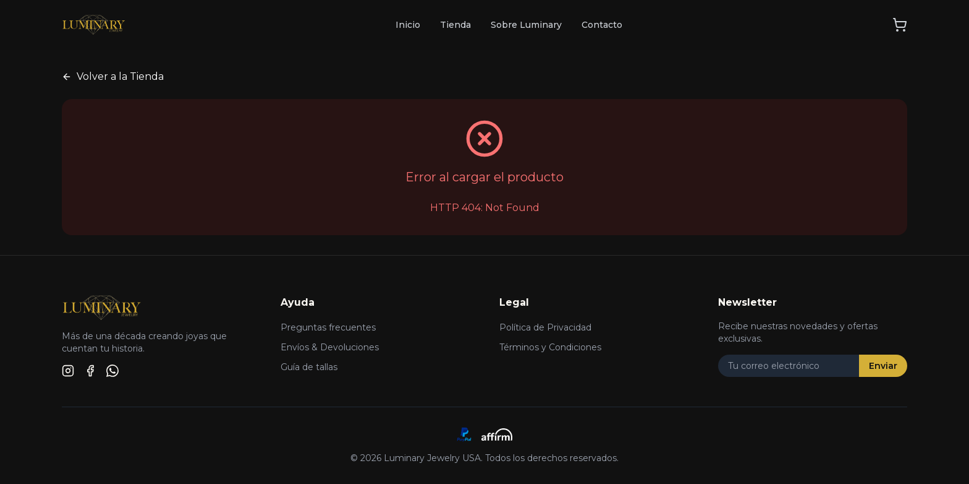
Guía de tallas (309, 367)
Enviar (883, 365)
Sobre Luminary (526, 24)
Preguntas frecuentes (328, 327)
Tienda (455, 24)
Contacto (602, 24)
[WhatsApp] (112, 371)
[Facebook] (90, 371)
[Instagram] (68, 371)
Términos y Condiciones (550, 347)
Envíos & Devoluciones (330, 347)
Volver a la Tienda (113, 76)
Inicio (408, 24)
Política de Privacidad (545, 327)
